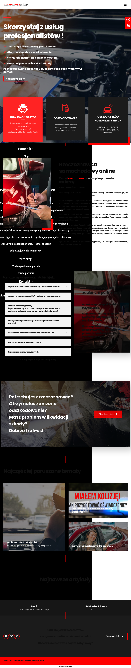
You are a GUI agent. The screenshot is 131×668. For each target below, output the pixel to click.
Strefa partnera (108, 661)
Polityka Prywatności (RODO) (88, 661)
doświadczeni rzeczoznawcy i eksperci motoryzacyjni (103, 192)
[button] (15, 78)
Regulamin (122, 661)
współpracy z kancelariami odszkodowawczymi (77, 195)
